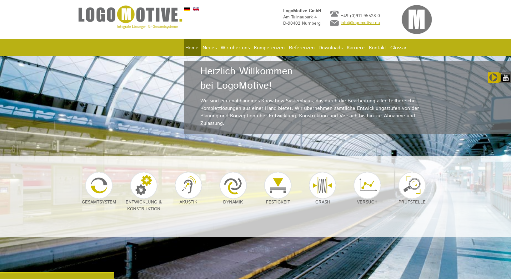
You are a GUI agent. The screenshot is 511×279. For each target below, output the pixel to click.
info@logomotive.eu (360, 23)
